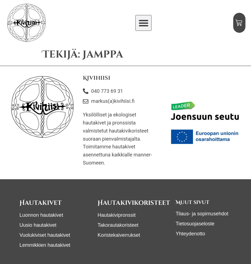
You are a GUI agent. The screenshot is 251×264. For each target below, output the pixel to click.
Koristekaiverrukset (119, 235)
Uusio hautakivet (37, 225)
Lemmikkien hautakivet (44, 245)
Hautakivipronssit (117, 215)
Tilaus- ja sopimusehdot (202, 213)
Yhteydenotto (190, 233)
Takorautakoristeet (118, 225)
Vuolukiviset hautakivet (44, 235)
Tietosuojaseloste (195, 223)
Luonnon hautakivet (41, 215)
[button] (143, 23)
